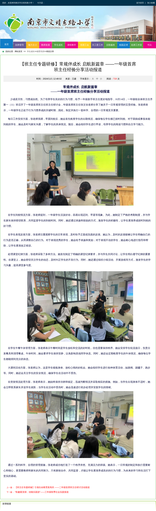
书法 (149, 45)
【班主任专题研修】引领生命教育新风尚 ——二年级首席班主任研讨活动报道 (52, 487)
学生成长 (58, 45)
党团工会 (84, 45)
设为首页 (140, 3)
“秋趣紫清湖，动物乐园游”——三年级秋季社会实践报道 (42, 492)
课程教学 (71, 45)
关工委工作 (97, 45)
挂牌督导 (19, 45)
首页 (6, 44)
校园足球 (123, 45)
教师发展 (45, 45)
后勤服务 (110, 45)
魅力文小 (32, 45)
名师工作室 (136, 45)
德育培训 (40, 51)
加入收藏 (151, 3)
